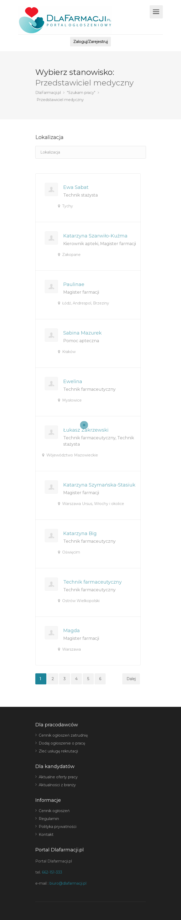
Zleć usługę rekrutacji (58, 751)
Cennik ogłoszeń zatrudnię (63, 735)
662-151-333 (52, 872)
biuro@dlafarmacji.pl (68, 883)
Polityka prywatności (57, 826)
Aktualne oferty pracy (58, 777)
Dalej (131, 678)
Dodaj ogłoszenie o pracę (62, 743)
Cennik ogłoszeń (54, 810)
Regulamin (49, 818)
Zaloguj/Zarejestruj (90, 41)
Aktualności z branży (57, 785)
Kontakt (46, 834)
